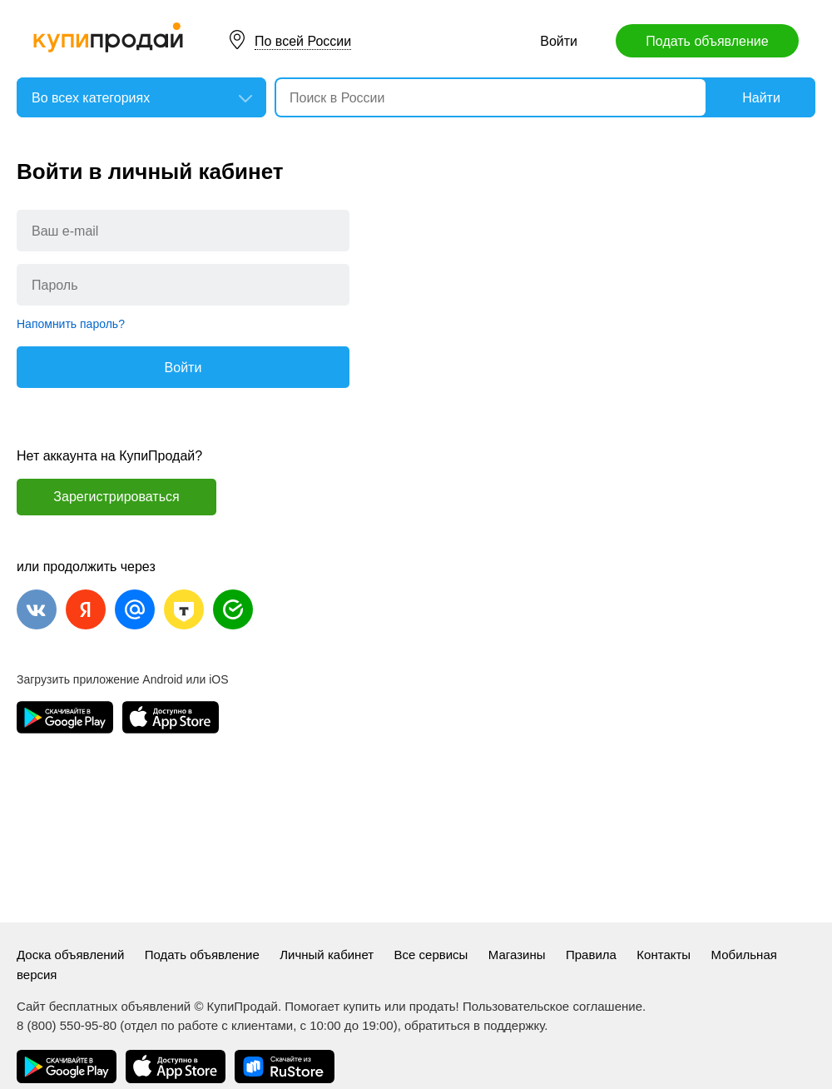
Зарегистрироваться (116, 497)
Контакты (663, 954)
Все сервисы (431, 954)
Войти (558, 41)
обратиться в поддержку (474, 1025)
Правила (591, 954)
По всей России (303, 41)
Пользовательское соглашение (552, 1006)
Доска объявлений (70, 954)
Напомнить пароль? (71, 324)
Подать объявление (707, 41)
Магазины (517, 954)
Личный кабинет (327, 954)
